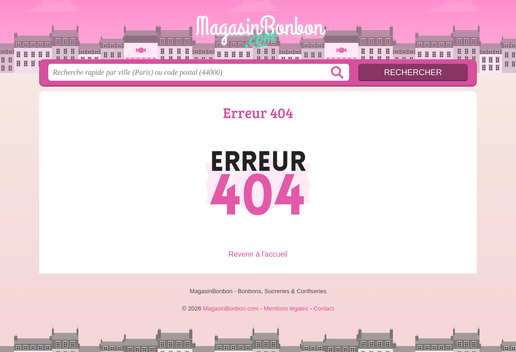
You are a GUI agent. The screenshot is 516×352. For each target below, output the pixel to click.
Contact (324, 308)
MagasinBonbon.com (258, 32)
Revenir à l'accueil (257, 254)
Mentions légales (286, 308)
